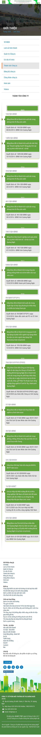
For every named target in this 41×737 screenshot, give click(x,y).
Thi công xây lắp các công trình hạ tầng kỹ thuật (17, 619)
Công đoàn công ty (10, 77)
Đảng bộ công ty (9, 71)
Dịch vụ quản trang (9, 621)
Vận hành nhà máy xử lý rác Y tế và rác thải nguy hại (19, 606)
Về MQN (7, 42)
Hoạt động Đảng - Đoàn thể (11, 634)
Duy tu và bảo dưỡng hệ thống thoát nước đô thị (17, 617)
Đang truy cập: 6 (8, 671)
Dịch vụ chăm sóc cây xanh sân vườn (14, 593)
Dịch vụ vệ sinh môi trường (11, 601)
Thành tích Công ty (10, 66)
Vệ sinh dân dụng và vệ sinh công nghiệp (15, 591)
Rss (4, 647)
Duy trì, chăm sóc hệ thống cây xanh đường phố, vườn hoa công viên (20, 609)
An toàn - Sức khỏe (9, 630)
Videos (6, 89)
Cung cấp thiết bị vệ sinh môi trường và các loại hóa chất (20, 588)
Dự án (5, 636)
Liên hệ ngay (8, 662)
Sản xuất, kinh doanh (9, 627)
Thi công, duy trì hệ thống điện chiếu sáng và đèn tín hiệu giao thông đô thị (20, 613)
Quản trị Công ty (9, 54)
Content (5, 645)
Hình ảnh (7, 83)
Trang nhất (7, 32)
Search (5, 643)
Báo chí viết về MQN (9, 632)
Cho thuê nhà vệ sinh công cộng (13, 595)
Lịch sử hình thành (10, 48)
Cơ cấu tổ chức (9, 60)
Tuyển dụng (6, 638)
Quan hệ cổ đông (8, 641)
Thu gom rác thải (8, 604)
